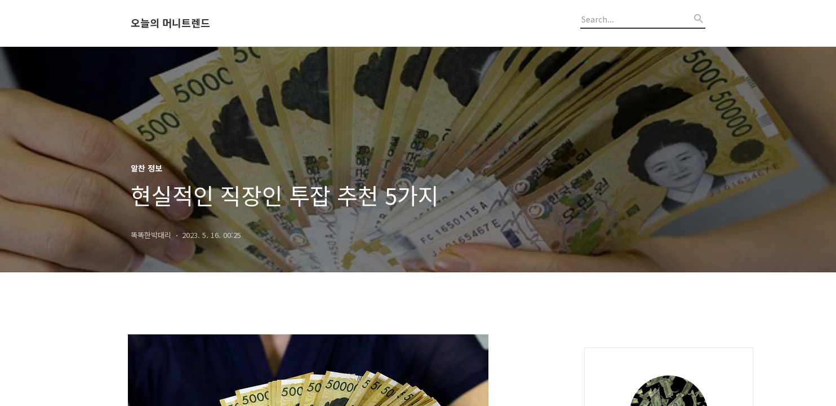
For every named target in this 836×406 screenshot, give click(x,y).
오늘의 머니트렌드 (170, 23)
